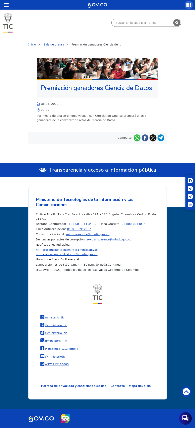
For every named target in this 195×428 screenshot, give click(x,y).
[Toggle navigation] (6, 5)
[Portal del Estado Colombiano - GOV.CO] (97, 5)
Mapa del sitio (140, 386)
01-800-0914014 (133, 223)
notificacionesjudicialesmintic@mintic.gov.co (67, 249)
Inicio (32, 44)
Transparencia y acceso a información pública (102, 169)
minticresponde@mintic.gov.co (88, 234)
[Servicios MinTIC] (189, 5)
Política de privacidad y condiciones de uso (74, 386)
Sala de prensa (53, 44)
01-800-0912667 (79, 229)
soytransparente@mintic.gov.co (109, 239)
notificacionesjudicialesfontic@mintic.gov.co (67, 254)
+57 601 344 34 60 (82, 223)
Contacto (118, 386)
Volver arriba (186, 391)
